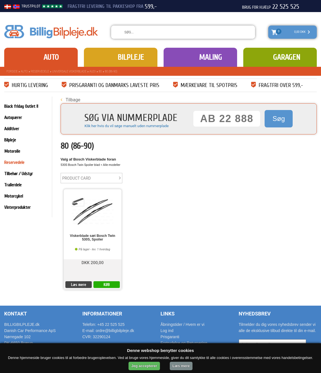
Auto (51, 57)
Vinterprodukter (17, 207)
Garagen (286, 57)
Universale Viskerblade (69, 71)
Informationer (102, 314)
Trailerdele (13, 184)
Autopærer (13, 117)
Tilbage (70, 99)
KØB (107, 284)
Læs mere (78, 284)
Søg (278, 118)
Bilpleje (131, 57)
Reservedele (40, 71)
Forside (12, 71)
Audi (93, 71)
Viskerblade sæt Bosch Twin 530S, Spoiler (92, 237)
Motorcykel (13, 196)
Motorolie (12, 151)
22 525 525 (285, 6)
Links (167, 314)
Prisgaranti (169, 337)
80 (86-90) (111, 71)
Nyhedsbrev (255, 314)
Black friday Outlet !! (21, 106)
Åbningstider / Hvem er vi (182, 324)
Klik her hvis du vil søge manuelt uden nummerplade (126, 126)
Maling (210, 57)
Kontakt (15, 314)
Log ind (166, 330)
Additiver (11, 128)
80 (100, 71)
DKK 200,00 (92, 262)
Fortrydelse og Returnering (183, 343)
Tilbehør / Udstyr (18, 173)
